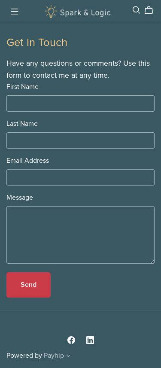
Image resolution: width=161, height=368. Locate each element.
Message (19, 197)
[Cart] (152, 10)
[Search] (136, 10)
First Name (22, 86)
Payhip (54, 355)
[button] (68, 357)
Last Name (22, 123)
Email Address (27, 160)
